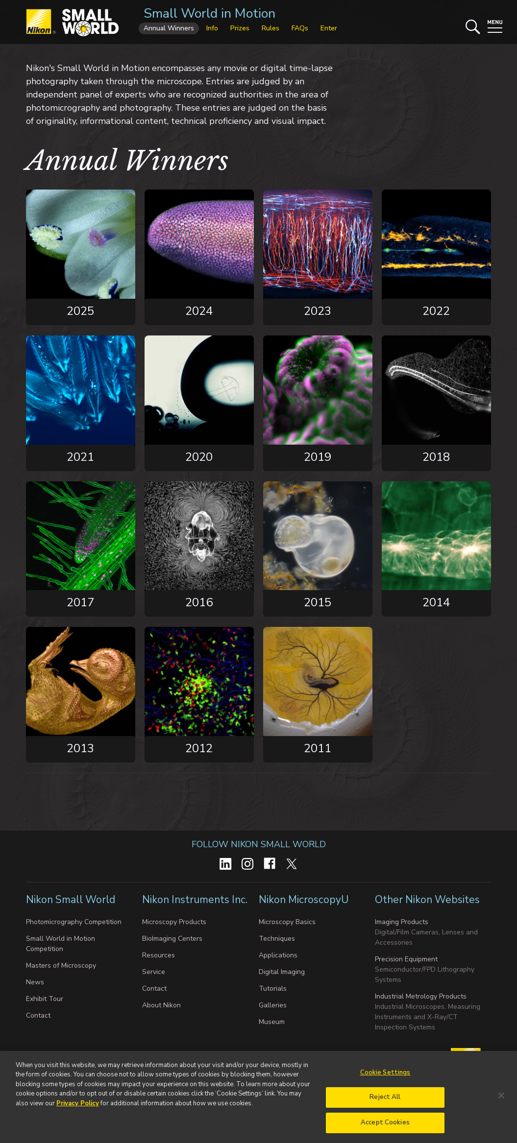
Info (212, 28)
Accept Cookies (385, 1127)
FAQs (300, 28)
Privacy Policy (77, 1108)
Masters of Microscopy (61, 965)
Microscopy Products (174, 922)
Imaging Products (401, 922)
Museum (272, 1021)
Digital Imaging (282, 971)
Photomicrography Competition (74, 922)
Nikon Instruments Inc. (194, 899)
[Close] (501, 1100)
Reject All (384, 1102)
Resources (158, 955)
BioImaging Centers (172, 938)
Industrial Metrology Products (421, 996)
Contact (38, 1015)
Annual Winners (169, 28)
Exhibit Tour (44, 998)
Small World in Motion (209, 13)
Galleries (273, 1005)
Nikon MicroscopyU (303, 899)
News (35, 982)
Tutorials (273, 988)
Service (153, 971)
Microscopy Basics (287, 922)
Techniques (277, 938)
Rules (270, 28)
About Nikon (161, 1005)
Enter (328, 28)
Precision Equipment (406, 959)
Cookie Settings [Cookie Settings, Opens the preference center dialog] (385, 1077)
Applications (278, 955)
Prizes (239, 28)
